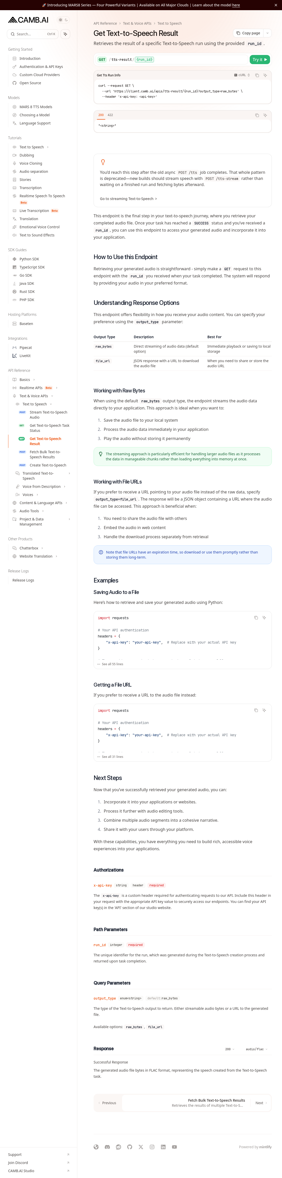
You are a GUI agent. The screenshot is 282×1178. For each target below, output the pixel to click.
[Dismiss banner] (276, 5)
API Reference (105, 23)
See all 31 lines (110, 757)
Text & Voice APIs (137, 23)
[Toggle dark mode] (63, 19)
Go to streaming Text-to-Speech (128, 199)
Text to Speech (170, 23)
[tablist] (173, 115)
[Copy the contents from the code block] (257, 75)
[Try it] (260, 59)
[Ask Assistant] (265, 75)
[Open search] (32, 34)
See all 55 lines (110, 664)
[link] (183, 180)
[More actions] (267, 33)
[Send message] (266, 1125)
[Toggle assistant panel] (65, 34)
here (236, 5)
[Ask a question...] (183, 1122)
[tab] (101, 115)
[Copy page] (248, 33)
